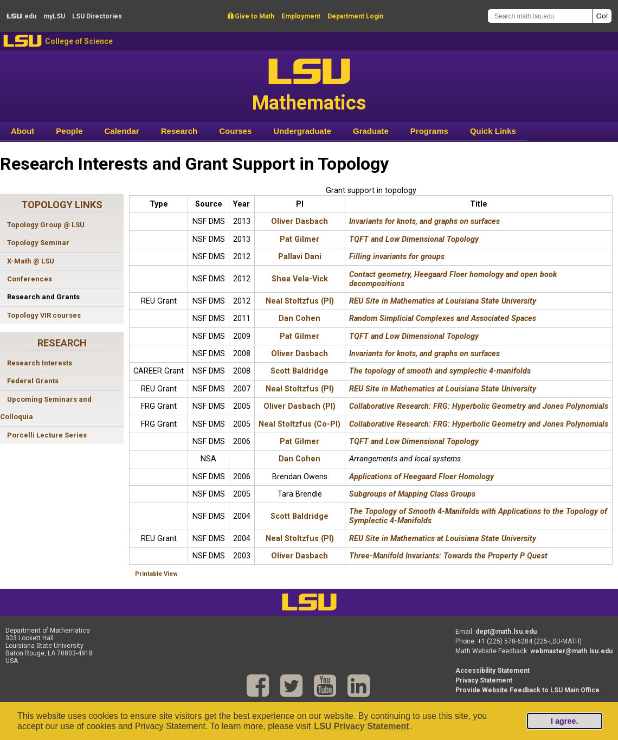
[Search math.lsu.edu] (540, 16)
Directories (97, 16)
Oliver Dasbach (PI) (299, 406)
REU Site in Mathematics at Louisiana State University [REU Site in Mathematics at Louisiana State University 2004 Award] (442, 538)
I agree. (564, 721)
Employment (300, 16)
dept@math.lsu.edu (506, 631)
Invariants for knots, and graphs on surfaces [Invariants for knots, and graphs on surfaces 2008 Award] (424, 353)
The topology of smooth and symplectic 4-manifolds (440, 371)
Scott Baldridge (300, 371)
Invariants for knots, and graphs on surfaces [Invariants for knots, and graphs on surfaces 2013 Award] (424, 221)
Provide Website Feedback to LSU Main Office (527, 690)
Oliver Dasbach (299, 221)
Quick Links (493, 131)
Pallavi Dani (299, 256)
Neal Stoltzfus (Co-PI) (299, 424)
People (69, 131)
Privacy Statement (483, 680)
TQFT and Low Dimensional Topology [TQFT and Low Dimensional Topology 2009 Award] (414, 336)
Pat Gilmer (299, 239)
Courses (235, 131)
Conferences (29, 279)
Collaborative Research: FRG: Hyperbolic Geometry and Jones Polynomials (478, 406)
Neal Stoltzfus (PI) (300, 301)
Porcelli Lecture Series (47, 435)
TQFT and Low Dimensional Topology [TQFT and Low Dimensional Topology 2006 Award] (414, 441)
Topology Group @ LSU (46, 225)
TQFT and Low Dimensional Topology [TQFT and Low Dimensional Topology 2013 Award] (414, 239)
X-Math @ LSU (30, 261)
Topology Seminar (38, 243)
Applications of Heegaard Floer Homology (421, 476)
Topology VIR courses (44, 315)
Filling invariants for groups (397, 256)
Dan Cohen (299, 318)
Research (179, 131)
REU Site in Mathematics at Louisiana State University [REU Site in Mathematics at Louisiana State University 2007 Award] (442, 389)
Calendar (122, 131)
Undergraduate (302, 131)
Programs (429, 131)
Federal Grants (33, 381)
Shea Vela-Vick (300, 279)
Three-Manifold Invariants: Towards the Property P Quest (448, 556)
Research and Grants (43, 297)
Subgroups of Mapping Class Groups (412, 494)
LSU (22, 41)
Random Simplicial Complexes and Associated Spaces (442, 318)
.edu (21, 16)
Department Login (355, 16)
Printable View (156, 573)
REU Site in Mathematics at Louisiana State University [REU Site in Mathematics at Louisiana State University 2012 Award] (442, 301)
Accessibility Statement (492, 670)
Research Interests (39, 363)
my (54, 16)
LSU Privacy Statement (361, 726)
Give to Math (251, 16)
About (22, 131)
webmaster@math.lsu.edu (571, 651)
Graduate (371, 131)
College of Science (79, 41)
